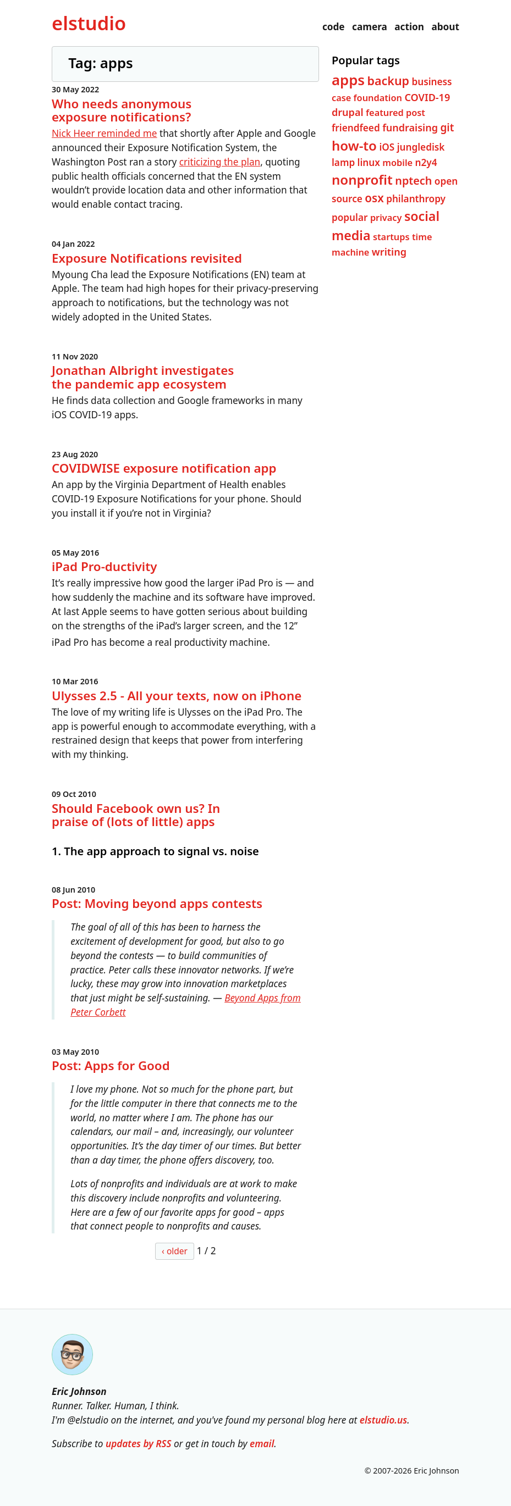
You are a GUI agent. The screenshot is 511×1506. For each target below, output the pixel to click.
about (445, 26)
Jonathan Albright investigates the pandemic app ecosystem (143, 377)
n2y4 (426, 162)
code (333, 26)
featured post (395, 113)
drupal (348, 112)
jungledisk (421, 147)
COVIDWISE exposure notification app (164, 468)
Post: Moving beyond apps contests (157, 903)
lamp (343, 162)
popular (349, 217)
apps (348, 79)
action (409, 26)
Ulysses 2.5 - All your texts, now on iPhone (176, 695)
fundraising (410, 127)
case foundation (367, 98)
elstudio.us (383, 1420)
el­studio (89, 23)
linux (369, 162)
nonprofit (362, 179)
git (447, 127)
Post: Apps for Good (111, 1065)
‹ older (175, 1251)
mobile (397, 163)
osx (374, 198)
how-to (354, 145)
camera (369, 26)
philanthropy (416, 198)
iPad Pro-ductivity (104, 566)
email (262, 1443)
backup (388, 80)
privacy (386, 218)
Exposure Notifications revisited (147, 257)
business (431, 81)
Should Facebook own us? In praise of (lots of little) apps (136, 814)
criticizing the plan (219, 162)
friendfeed (356, 127)
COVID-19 (427, 97)
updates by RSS (139, 1443)
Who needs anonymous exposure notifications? (121, 110)
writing (389, 251)
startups (391, 236)
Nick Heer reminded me (104, 133)
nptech (413, 180)
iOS (386, 147)
